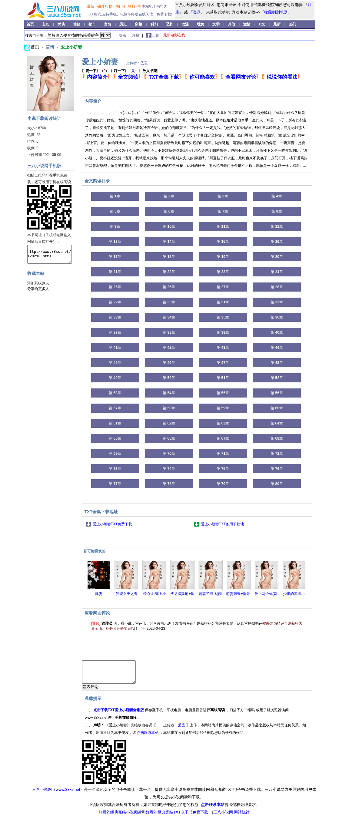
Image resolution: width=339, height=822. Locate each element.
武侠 (62, 24)
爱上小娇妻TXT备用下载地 (222, 524)
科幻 (155, 24)
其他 (232, 24)
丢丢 (144, 63)
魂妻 (98, 594)
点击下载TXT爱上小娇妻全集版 (119, 714)
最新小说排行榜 (100, 6)
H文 (262, 24)
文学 (216, 24)
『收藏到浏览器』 (276, 12)
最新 (277, 24)
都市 (92, 24)
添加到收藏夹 (38, 283)
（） (95, 71)
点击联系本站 (148, 737)
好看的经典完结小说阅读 (120, 816)
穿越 (139, 24)
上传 (155, 35)
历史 (123, 24)
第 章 (115, 196)
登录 (197, 12)
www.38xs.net (68, 794)
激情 (247, 24)
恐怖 (170, 24)
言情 (108, 24)
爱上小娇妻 (71, 47)
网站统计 (242, 816)
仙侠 (77, 24)
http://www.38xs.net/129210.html (49, 254)
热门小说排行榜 (128, 6)
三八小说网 (42, 794)
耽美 (201, 24)
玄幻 (46, 24)
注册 (136, 35)
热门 (292, 24)
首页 (31, 24)
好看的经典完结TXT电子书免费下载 (177, 816)
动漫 (185, 24)
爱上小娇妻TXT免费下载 (112, 524)
